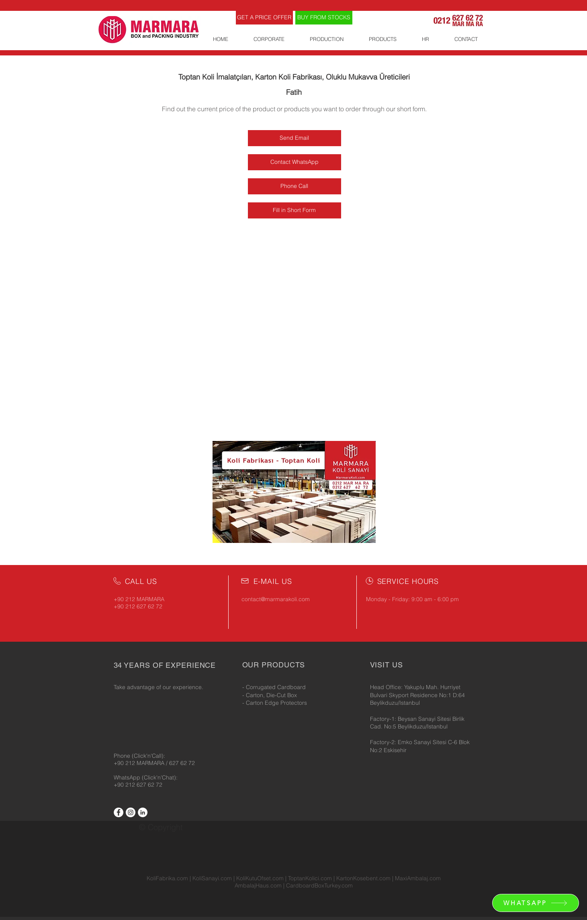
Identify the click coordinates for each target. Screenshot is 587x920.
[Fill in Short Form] (294, 210)
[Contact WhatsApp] (294, 162)
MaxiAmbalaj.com (418, 878)
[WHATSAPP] (535, 903)
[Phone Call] (294, 186)
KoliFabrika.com (167, 878)
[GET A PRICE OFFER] (264, 17)
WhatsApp (128, 777)
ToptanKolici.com (310, 878)
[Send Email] (294, 138)
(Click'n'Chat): (160, 777)
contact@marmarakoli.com (275, 599)
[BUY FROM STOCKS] (323, 17)
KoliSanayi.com (212, 878)
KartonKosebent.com (363, 878)
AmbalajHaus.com (259, 885)
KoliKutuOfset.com (260, 878)
